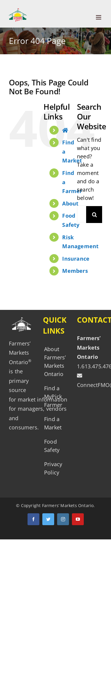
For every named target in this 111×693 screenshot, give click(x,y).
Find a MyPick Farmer (53, 396)
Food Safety (51, 445)
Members (75, 270)
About (70, 203)
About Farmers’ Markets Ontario (54, 361)
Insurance (75, 258)
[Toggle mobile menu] (99, 17)
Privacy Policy (53, 468)
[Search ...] (81, 213)
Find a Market (53, 423)
